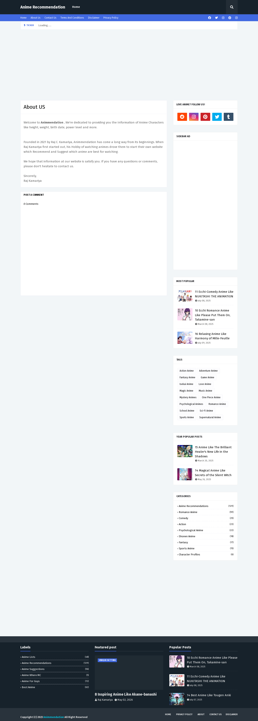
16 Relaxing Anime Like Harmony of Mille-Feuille (212, 336)
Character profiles (206, 554)
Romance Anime (217, 404)
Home (76, 7)
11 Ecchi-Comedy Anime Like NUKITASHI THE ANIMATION (214, 294)
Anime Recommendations (206, 506)
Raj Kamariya (105, 699)
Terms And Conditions (72, 17)
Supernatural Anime (210, 417)
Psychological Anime (206, 530)
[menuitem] (76, 7)
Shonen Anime (206, 536)
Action (206, 524)
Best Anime (55, 687)
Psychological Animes (191, 404)
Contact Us (50, 17)
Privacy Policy (110, 17)
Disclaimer (93, 17)
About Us (36, 17)
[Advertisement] (129, 64)
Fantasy (206, 542)
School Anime (187, 410)
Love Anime (205, 384)
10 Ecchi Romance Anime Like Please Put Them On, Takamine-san (212, 315)
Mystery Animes (188, 397)
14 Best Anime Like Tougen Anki (209, 695)
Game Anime (207, 377)
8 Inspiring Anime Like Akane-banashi (126, 694)
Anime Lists (55, 656)
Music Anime (205, 390)
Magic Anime (186, 390)
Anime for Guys (55, 681)
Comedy (206, 518)
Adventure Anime (208, 370)
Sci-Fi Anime (206, 410)
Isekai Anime (186, 384)
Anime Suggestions (55, 669)
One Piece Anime (211, 397)
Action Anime (187, 370)
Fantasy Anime (187, 377)
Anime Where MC (55, 675)
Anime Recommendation (42, 7)
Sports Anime (187, 417)
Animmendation (53, 717)
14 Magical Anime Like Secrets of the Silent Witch (213, 473)
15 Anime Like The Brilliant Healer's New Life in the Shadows (213, 451)
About (201, 714)
